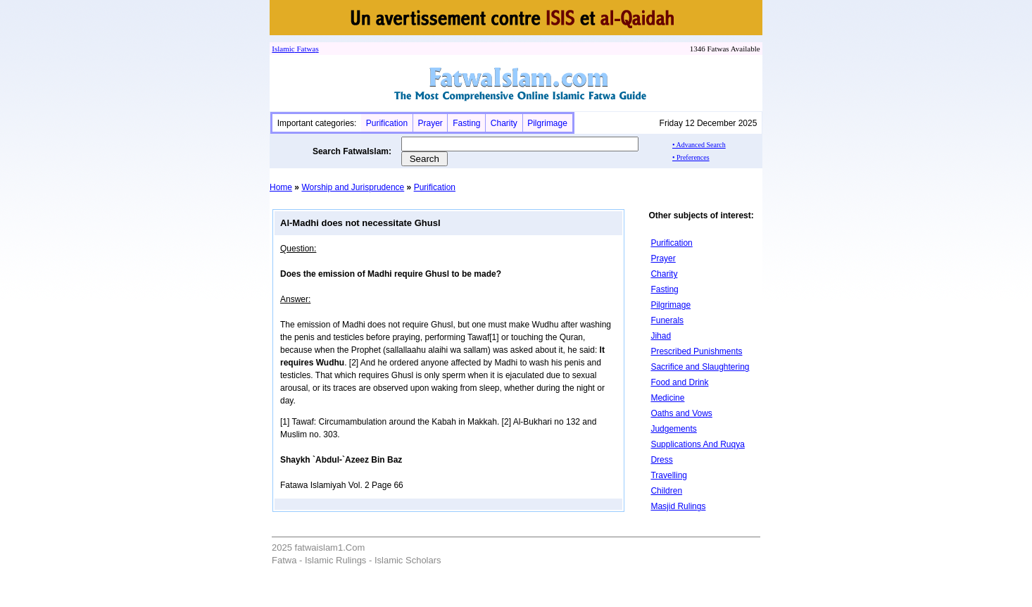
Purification (387, 123)
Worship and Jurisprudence (352, 187)
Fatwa (305, 48)
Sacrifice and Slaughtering (699, 367)
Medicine (667, 398)
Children (666, 491)
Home (281, 187)
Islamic (283, 48)
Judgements (673, 429)
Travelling (668, 475)
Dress (661, 460)
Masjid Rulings (677, 506)
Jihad (660, 336)
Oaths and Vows (681, 413)
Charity (504, 123)
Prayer (429, 123)
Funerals (667, 320)
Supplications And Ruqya (697, 444)
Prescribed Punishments (696, 351)
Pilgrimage (547, 123)
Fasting (466, 123)
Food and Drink (679, 382)
